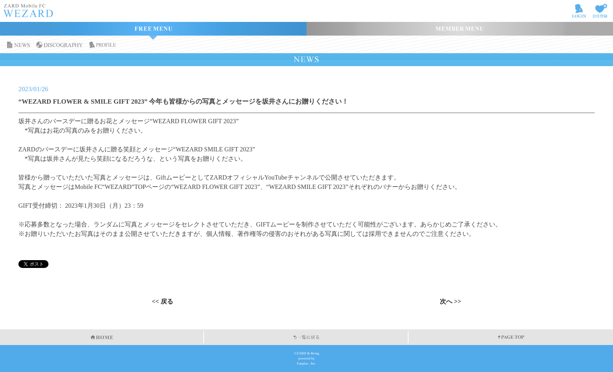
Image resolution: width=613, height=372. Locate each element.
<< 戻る (162, 301)
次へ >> (450, 301)
